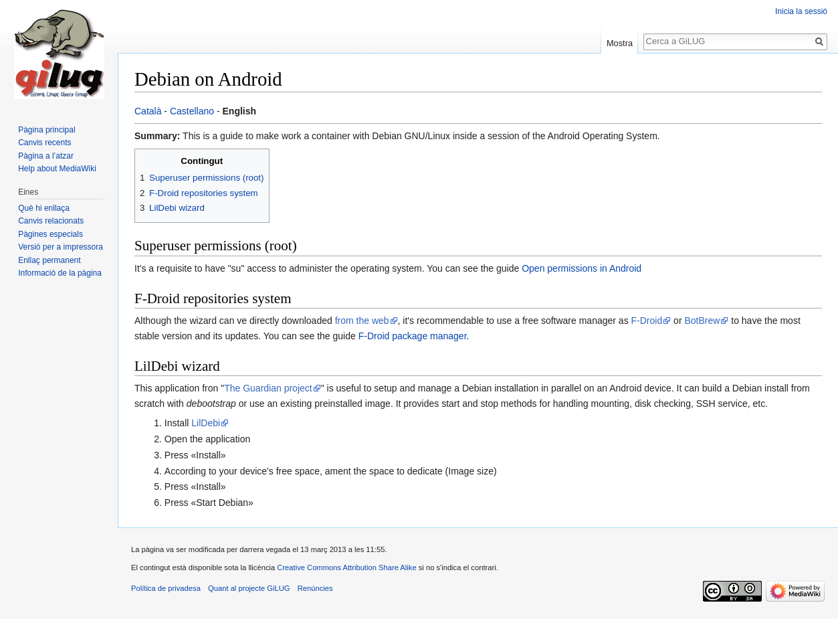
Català (147, 111)
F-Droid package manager (412, 336)
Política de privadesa (166, 588)
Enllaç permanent (49, 260)
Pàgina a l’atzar (46, 156)
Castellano (192, 111)
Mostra (620, 43)
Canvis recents (44, 142)
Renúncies (315, 588)
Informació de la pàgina (60, 273)
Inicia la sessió (801, 11)
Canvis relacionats (51, 221)
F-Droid (647, 320)
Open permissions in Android (581, 268)
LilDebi (205, 423)
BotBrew (702, 320)
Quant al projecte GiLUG (249, 588)
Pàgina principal (46, 130)
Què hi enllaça (44, 208)
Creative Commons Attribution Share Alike (346, 567)
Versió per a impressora (60, 247)
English (240, 111)
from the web (362, 320)
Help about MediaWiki (57, 168)
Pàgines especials (50, 234)
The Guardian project (268, 388)
